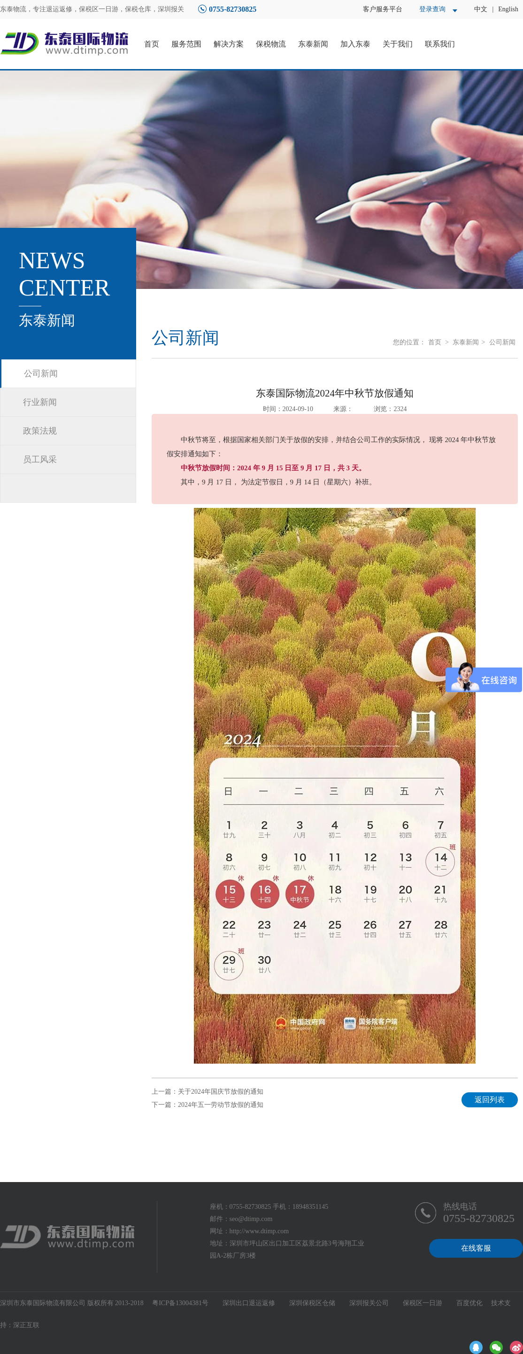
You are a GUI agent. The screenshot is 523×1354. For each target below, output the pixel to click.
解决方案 (229, 44)
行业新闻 (40, 402)
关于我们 (398, 44)
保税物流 (271, 44)
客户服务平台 (382, 9)
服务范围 (186, 44)
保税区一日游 (422, 1303)
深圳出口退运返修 (249, 1303)
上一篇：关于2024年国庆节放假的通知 (207, 1091)
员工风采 (40, 459)
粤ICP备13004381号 (180, 1303)
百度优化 (469, 1303)
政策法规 (40, 431)
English (508, 9)
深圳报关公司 (369, 1303)
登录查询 (432, 9)
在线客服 (476, 1248)
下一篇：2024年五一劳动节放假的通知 (207, 1104)
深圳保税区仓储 (312, 1303)
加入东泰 (355, 44)
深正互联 (26, 1325)
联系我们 (440, 44)
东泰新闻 (313, 44)
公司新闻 (41, 373)
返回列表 (490, 1100)
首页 (151, 44)
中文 (480, 9)
